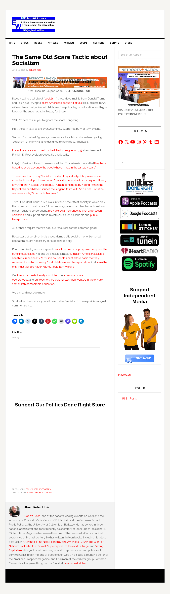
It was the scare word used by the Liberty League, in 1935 (47, 151)
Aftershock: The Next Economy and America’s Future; (55, 543)
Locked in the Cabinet (32, 547)
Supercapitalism (57, 547)
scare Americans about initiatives (62, 104)
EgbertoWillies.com (33, 24)
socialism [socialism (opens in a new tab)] (50, 99)
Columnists (32, 490)
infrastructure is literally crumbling (37, 276)
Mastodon (124, 376)
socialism (47, 494)
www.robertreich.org (76, 564)
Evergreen (45, 490)
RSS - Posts (129, 399)
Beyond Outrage (78, 547)
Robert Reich (34, 494)
